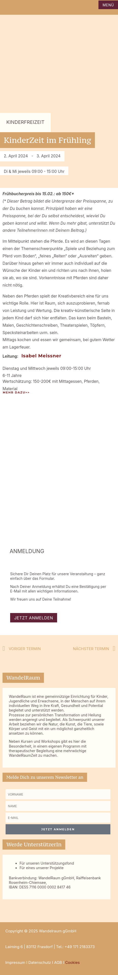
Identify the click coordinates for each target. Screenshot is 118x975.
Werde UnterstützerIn (33, 844)
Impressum (15, 962)
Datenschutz (39, 962)
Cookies (72, 962)
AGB (58, 962)
